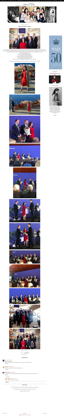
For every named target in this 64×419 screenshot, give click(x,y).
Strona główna (4, 0)
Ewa (5, 360)
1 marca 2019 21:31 (12, 372)
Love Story (28, 0)
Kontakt (61, 0)
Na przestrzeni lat (20, 0)
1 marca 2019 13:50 (11, 366)
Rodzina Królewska (36, 0)
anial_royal (9, 378)
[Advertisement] (55, 29)
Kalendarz (49, 0)
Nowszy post (5, 413)
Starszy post (45, 413)
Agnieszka (6, 366)
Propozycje (55, 0)
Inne (43, 0)
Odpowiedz (6, 363)
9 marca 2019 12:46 (13, 378)
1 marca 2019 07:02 (9, 360)
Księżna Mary (11, 0)
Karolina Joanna (7, 372)
